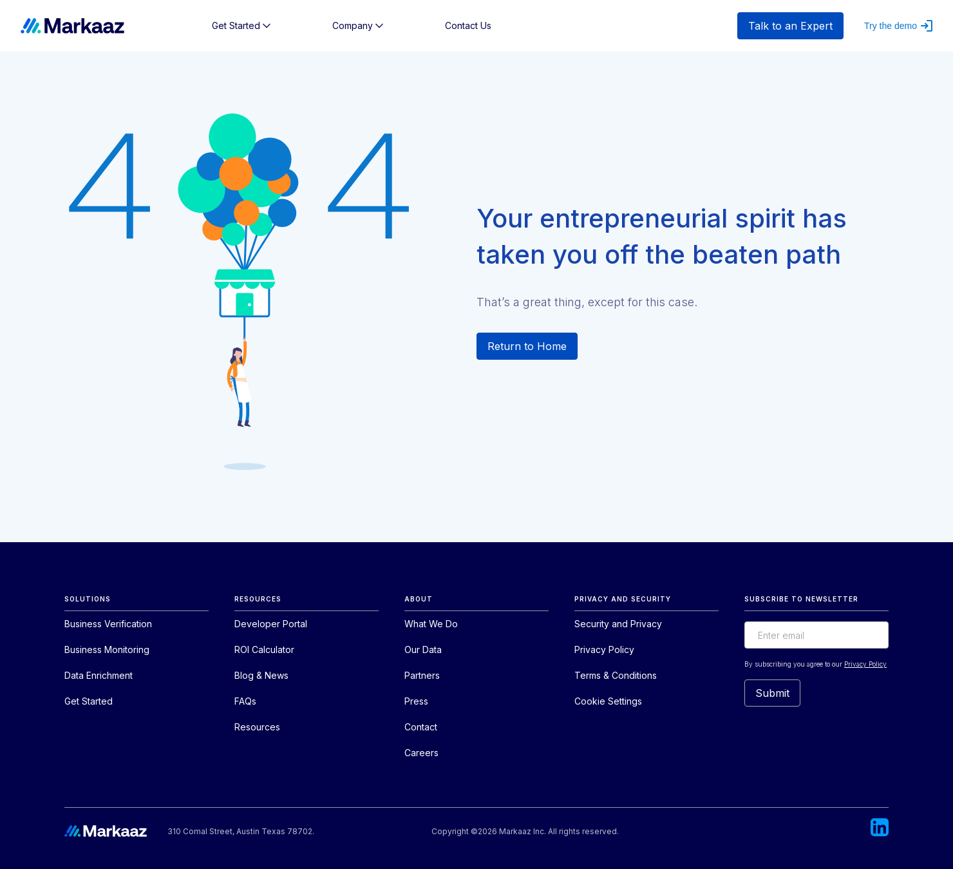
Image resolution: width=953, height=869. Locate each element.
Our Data (423, 649)
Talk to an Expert (790, 25)
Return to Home (527, 346)
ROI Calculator (264, 649)
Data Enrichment (98, 675)
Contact (420, 726)
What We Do (431, 623)
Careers (421, 752)
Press (416, 701)
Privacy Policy (604, 649)
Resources (257, 726)
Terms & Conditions (615, 675)
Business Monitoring (106, 649)
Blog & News (261, 675)
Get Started (88, 701)
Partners (422, 675)
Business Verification (108, 623)
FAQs (245, 701)
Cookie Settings (608, 701)
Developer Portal (270, 623)
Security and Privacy (618, 623)
